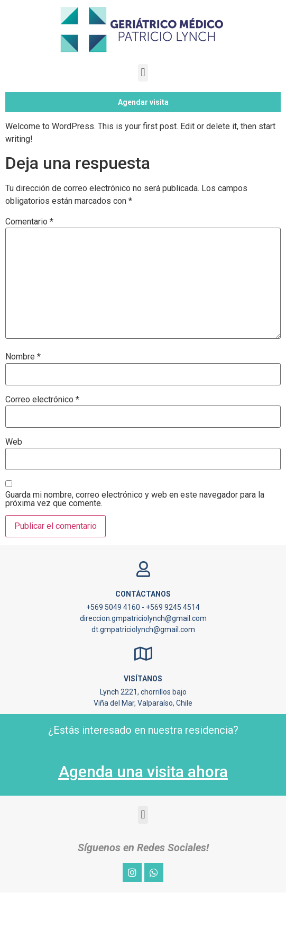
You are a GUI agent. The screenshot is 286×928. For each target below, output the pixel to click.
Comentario (29, 257)
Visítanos (143, 713)
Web (13, 477)
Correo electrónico (42, 435)
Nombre (23, 392)
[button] (143, 73)
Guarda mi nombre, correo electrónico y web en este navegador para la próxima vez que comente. (134, 534)
